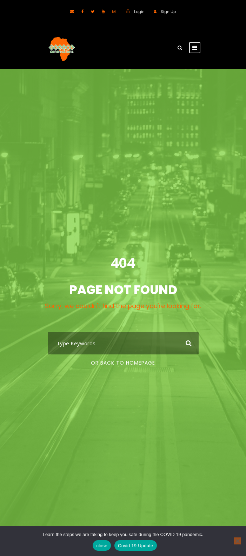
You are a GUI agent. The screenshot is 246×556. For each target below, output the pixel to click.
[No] (237, 540)
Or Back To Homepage (123, 362)
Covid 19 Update (135, 545)
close (101, 545)
